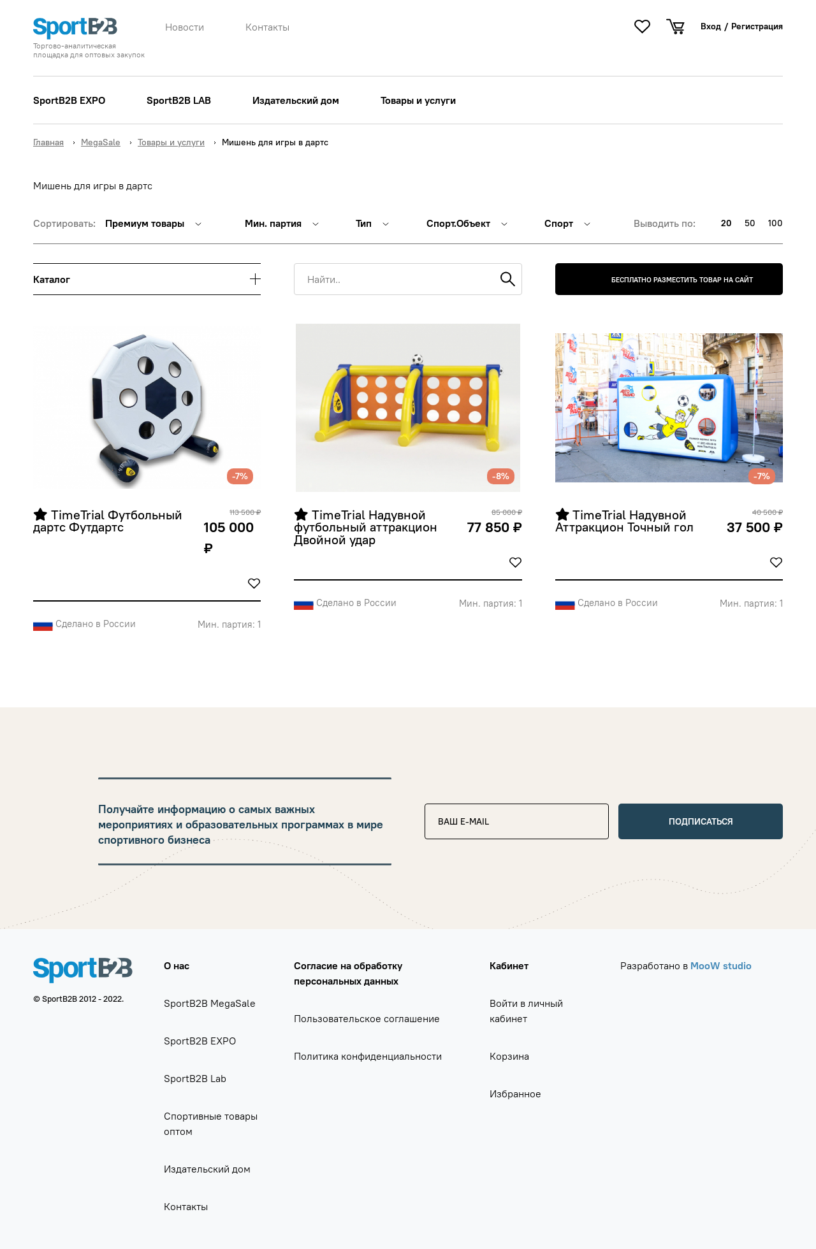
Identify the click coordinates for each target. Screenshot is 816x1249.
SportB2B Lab (195, 1078)
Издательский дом (295, 100)
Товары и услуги (418, 100)
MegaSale (100, 142)
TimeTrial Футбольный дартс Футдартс (109, 521)
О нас (176, 965)
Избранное (515, 1093)
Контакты (267, 26)
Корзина (509, 1056)
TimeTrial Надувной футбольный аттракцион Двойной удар (367, 528)
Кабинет (509, 965)
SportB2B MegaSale (210, 1003)
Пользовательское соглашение (367, 1018)
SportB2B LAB (179, 100)
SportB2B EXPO (69, 100)
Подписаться (701, 821)
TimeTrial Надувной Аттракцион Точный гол (624, 521)
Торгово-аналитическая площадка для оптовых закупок (89, 50)
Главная (48, 142)
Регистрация (757, 26)
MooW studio (721, 965)
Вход (711, 26)
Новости (184, 26)
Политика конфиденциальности (368, 1056)
